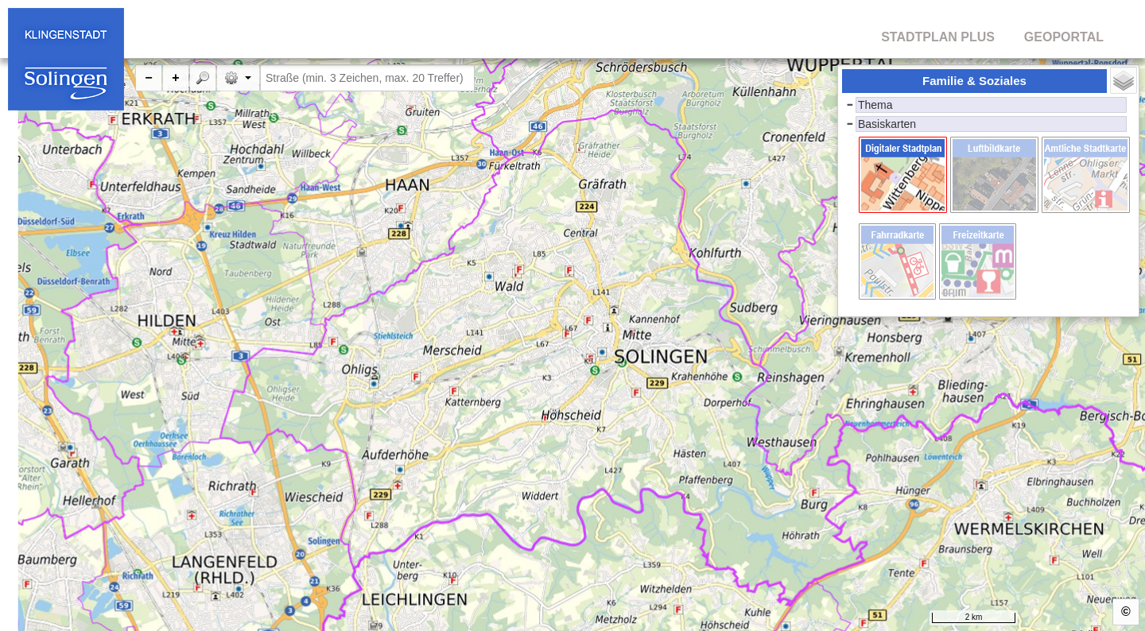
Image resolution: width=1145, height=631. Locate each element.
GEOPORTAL (1064, 37)
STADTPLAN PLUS (938, 37)
